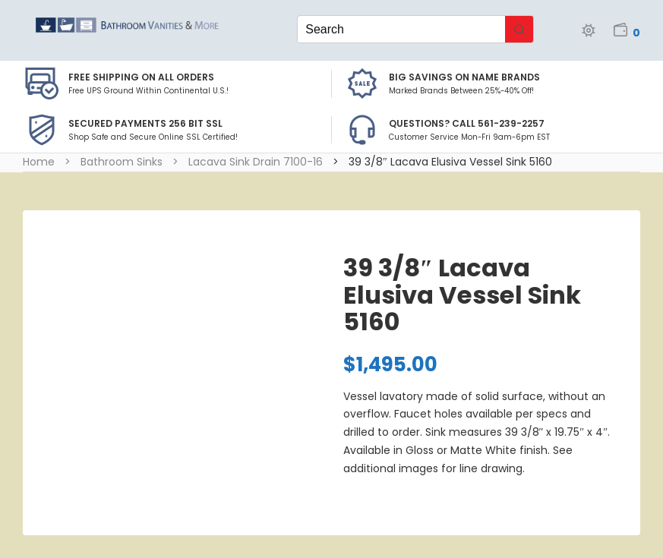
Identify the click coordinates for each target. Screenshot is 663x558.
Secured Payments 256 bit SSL (145, 123)
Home (39, 161)
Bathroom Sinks (122, 161)
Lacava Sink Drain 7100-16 (255, 161)
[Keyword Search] (401, 29)
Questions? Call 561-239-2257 (467, 123)
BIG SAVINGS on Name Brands (464, 77)
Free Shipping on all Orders (141, 77)
